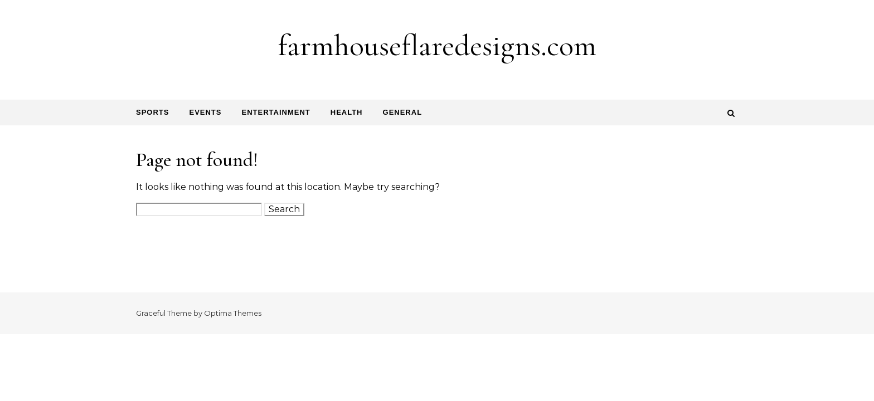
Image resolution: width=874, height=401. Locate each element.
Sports (152, 112)
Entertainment (275, 112)
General (403, 112)
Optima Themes (232, 313)
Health (347, 112)
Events (205, 112)
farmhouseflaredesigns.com (437, 45)
